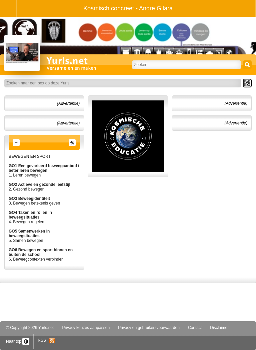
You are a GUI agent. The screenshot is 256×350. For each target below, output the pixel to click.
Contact (195, 327)
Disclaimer (219, 327)
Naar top (17, 341)
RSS (46, 340)
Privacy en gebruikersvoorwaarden (149, 327)
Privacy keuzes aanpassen (86, 327)
